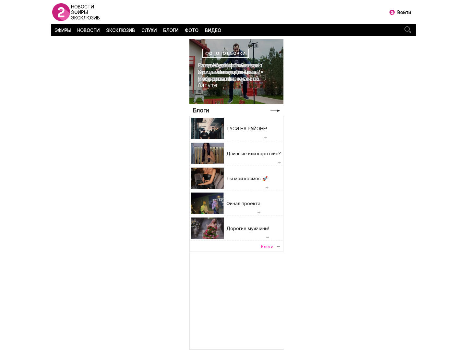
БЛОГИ (170, 30)
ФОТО (191, 30)
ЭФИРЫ (62, 30)
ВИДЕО (213, 30)
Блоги (201, 110)
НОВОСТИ (88, 30)
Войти (404, 12)
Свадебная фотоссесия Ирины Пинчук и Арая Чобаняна (230, 72)
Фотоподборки (225, 53)
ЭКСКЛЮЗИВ (120, 30)
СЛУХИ (149, 30)
